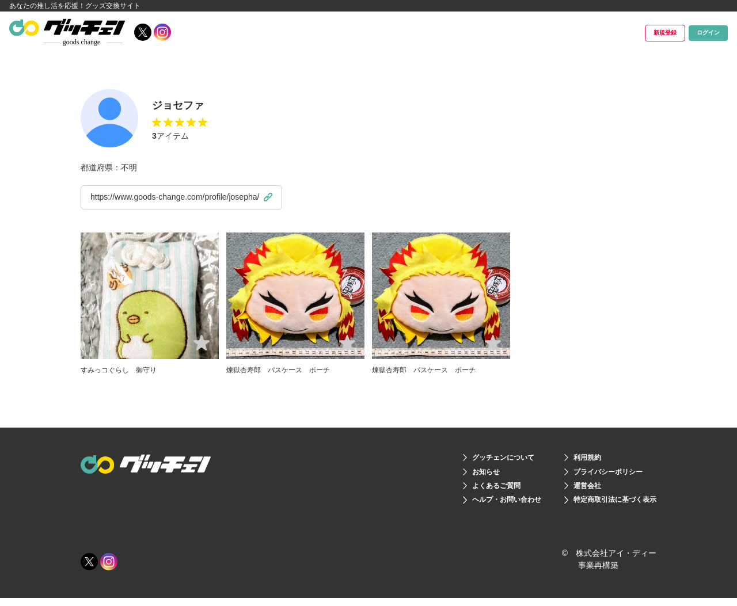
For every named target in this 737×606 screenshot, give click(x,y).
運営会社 (576, 490)
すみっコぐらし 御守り (125, 369)
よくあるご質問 (475, 490)
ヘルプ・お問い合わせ (487, 506)
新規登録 (617, 32)
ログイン (693, 32)
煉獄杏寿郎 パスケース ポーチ (286, 369)
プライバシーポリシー (600, 474)
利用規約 (576, 458)
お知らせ (463, 474)
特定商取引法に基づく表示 (608, 506)
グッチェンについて (483, 458)
